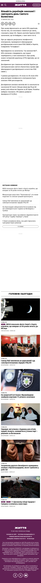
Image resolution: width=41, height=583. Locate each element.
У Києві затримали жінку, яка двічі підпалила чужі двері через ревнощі (19, 222)
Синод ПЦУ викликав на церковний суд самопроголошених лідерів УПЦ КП (17, 202)
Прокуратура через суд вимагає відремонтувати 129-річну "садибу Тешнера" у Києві (20, 216)
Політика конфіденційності (26, 534)
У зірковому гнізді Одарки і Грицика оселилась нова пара (18, 503)
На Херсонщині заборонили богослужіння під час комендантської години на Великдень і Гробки (19, 209)
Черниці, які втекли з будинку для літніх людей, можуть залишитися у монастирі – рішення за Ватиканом (19, 431)
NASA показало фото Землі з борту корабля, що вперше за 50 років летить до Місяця (20, 189)
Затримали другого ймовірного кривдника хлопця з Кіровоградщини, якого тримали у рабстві (20, 467)
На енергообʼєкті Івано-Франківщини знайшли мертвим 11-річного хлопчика (18, 396)
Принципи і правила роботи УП (16, 538)
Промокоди (30, 538)
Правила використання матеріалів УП (20, 536)
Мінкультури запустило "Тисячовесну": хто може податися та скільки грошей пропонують (20, 195)
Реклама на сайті (11, 534)
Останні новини (9, 185)
